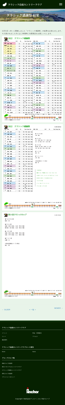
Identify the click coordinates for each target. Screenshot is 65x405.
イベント (4, 333)
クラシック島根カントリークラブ (11, 370)
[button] (60, 4)
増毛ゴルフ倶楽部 (7, 373)
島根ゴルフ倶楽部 (7, 363)
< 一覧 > (32, 310)
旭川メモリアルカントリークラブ (11, 366)
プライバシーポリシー (8, 377)
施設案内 (4, 340)
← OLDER (6, 310)
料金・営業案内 (37, 333)
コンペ (4, 336)
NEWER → (58, 308)
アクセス (35, 336)
